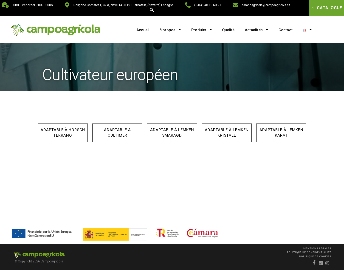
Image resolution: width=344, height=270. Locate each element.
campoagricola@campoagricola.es (266, 5)
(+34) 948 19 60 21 (207, 5)
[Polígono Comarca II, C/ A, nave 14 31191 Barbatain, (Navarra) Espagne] (67, 5)
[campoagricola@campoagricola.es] (235, 5)
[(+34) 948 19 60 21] (188, 5)
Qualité (228, 30)
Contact (287, 30)
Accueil (138, 30)
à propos (167, 30)
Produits (199, 30)
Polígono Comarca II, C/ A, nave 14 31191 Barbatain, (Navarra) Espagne (123, 5)
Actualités (257, 30)
